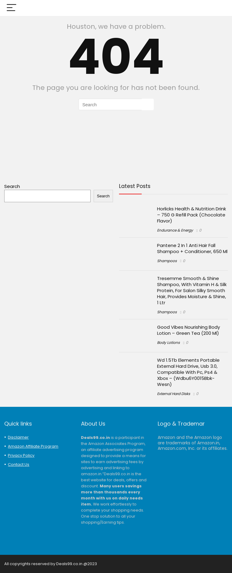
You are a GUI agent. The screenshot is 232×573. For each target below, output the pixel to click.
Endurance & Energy (175, 230)
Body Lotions (168, 342)
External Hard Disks (173, 393)
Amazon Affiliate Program (33, 446)
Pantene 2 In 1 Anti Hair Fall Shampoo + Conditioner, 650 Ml (192, 248)
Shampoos (167, 260)
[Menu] (11, 8)
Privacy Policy (21, 455)
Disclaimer (18, 437)
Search (12, 186)
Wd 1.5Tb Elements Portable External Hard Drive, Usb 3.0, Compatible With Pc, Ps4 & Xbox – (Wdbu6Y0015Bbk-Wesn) (188, 372)
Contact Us (18, 464)
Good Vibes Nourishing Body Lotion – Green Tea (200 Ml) (188, 330)
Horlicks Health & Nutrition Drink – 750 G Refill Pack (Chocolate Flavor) (191, 215)
